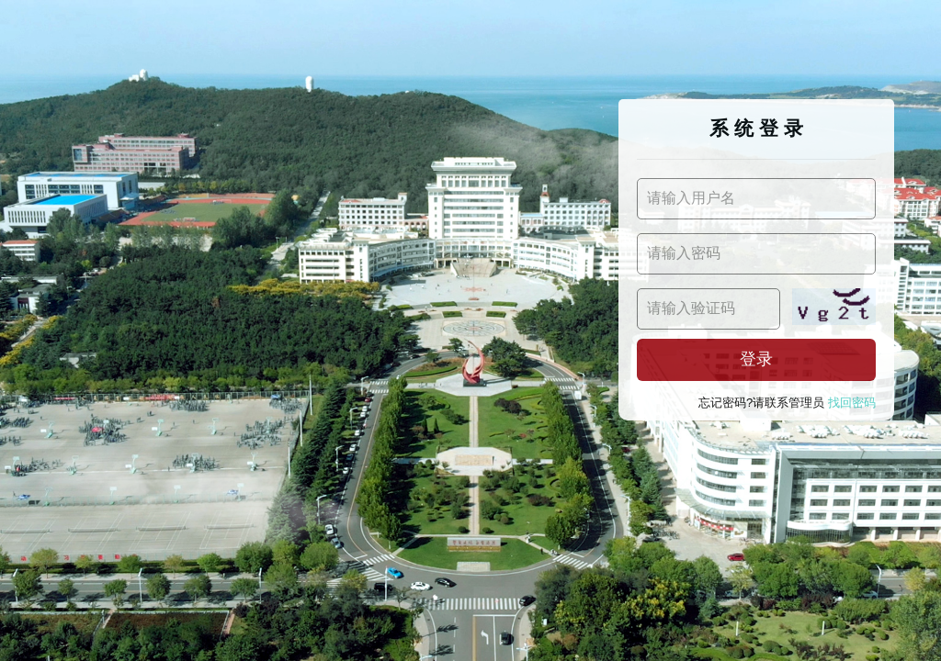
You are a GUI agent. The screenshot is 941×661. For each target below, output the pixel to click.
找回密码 (852, 402)
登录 (756, 359)
